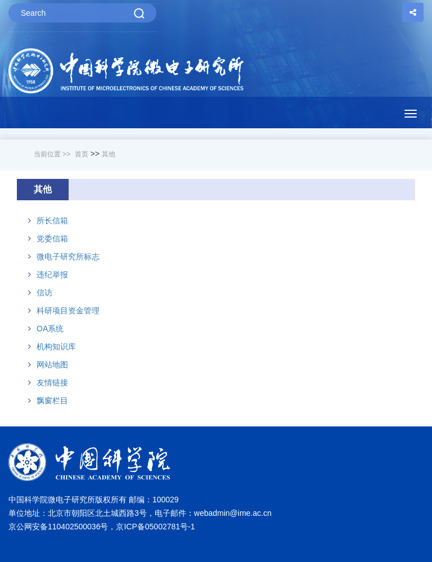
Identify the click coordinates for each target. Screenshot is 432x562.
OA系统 (50, 328)
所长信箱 (52, 220)
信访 (44, 292)
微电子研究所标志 (68, 256)
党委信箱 (52, 238)
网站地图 (52, 364)
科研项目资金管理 (68, 310)
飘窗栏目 (52, 400)
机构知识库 (56, 346)
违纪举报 (52, 274)
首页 (81, 154)
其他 (108, 154)
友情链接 (52, 382)
